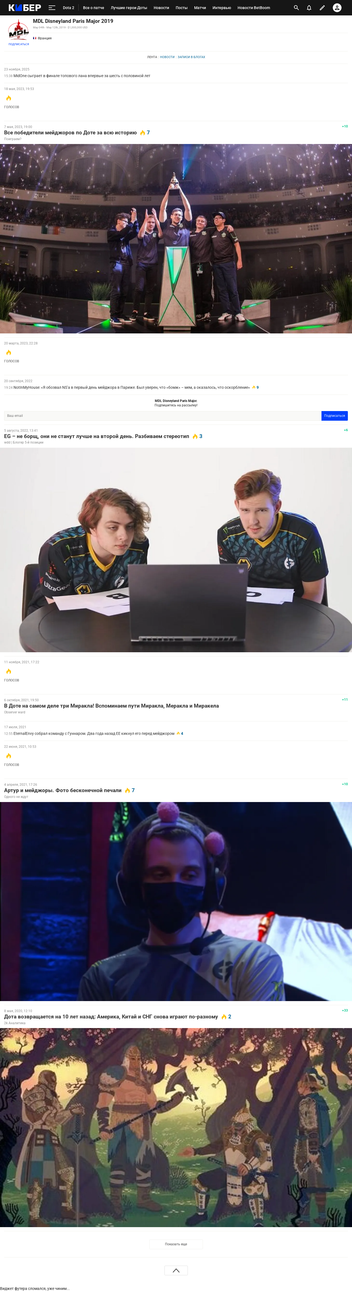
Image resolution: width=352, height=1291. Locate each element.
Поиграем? (12, 139)
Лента (152, 57)
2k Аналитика (15, 1023)
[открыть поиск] (296, 7)
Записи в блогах (191, 57)
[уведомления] (309, 7)
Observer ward (14, 712)
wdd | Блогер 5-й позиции (23, 442)
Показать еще (176, 1244)
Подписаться (19, 44)
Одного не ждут (16, 797)
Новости (167, 57)
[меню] (52, 8)
